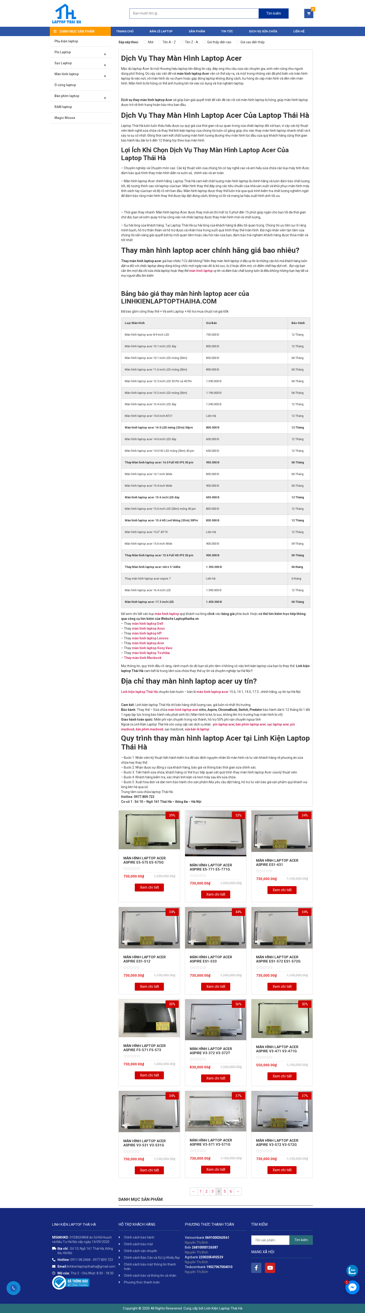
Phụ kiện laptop (66, 41)
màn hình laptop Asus (148, 628)
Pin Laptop (82, 54)
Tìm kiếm (301, 1240)
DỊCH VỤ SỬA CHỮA (263, 31)
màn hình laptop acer (212, 692)
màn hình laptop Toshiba (151, 653)
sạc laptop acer (278, 724)
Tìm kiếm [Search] (273, 13)
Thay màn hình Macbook (143, 658)
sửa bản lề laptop (197, 729)
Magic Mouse (65, 118)
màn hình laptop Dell (147, 623)
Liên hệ (298, 31)
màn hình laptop (201, 271)
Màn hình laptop (82, 76)
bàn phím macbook (149, 729)
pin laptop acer (223, 724)
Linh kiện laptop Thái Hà (139, 692)
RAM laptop (63, 107)
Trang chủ (125, 31)
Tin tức (227, 31)
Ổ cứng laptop (65, 85)
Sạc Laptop (82, 65)
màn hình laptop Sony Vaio (152, 648)
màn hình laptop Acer (148, 643)
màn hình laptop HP (147, 633)
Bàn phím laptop (82, 97)
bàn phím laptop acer (251, 724)
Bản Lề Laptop (161, 31)
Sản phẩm (197, 31)
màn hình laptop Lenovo (150, 638)
